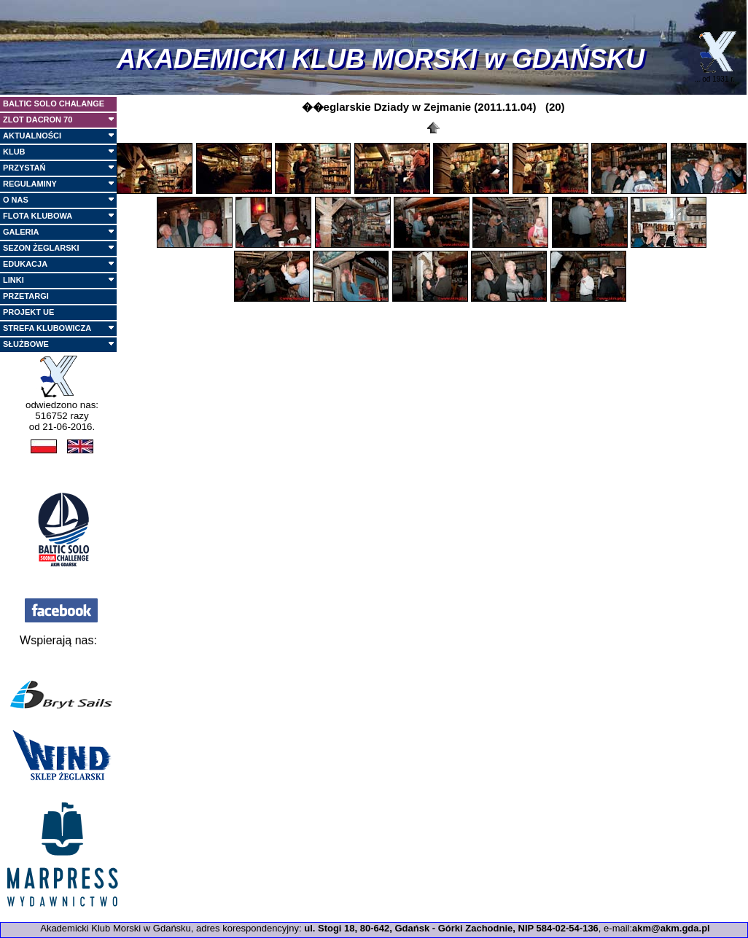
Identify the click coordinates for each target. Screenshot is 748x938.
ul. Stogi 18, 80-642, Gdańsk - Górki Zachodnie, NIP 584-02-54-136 (451, 928)
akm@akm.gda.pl (671, 928)
